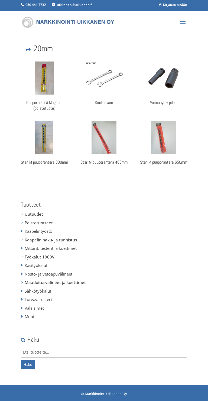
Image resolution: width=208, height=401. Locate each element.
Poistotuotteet (39, 222)
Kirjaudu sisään (173, 4)
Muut (29, 316)
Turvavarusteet (39, 299)
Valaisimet (34, 308)
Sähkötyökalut (38, 291)
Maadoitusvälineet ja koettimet (55, 282)
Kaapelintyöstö (38, 231)
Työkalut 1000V (39, 257)
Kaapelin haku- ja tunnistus (51, 239)
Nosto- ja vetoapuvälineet (48, 274)
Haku (28, 364)
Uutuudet (34, 214)
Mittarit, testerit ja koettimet (51, 248)
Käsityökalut (36, 265)
